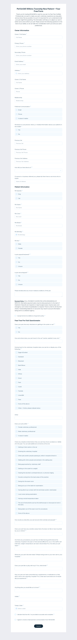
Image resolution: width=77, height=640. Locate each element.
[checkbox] (15, 316)
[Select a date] (39, 608)
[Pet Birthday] (39, 234)
